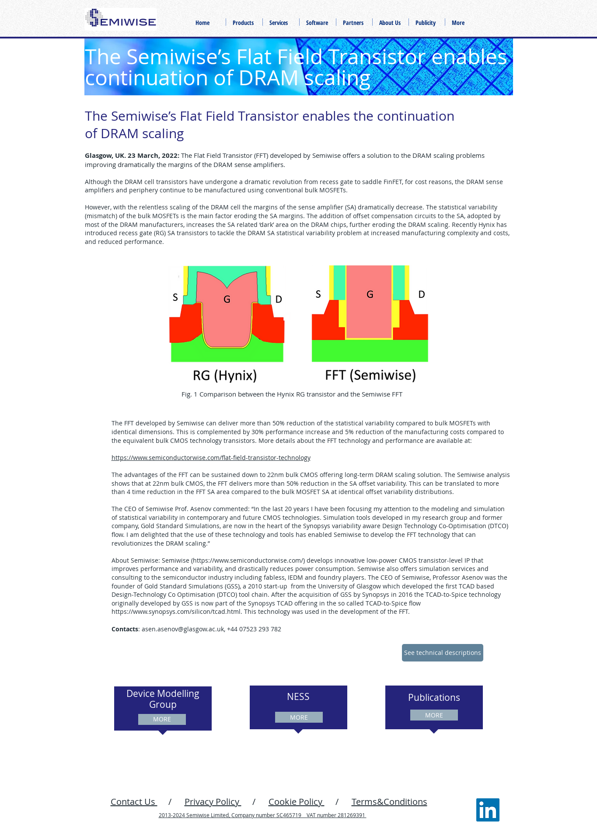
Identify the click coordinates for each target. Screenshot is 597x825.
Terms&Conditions (389, 802)
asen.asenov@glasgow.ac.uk (183, 629)
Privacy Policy (213, 802)
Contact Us (134, 802)
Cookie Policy (297, 802)
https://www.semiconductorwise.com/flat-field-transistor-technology (211, 457)
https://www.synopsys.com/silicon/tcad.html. (177, 611)
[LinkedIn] (487, 810)
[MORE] (162, 719)
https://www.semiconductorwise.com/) (249, 560)
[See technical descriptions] (442, 652)
